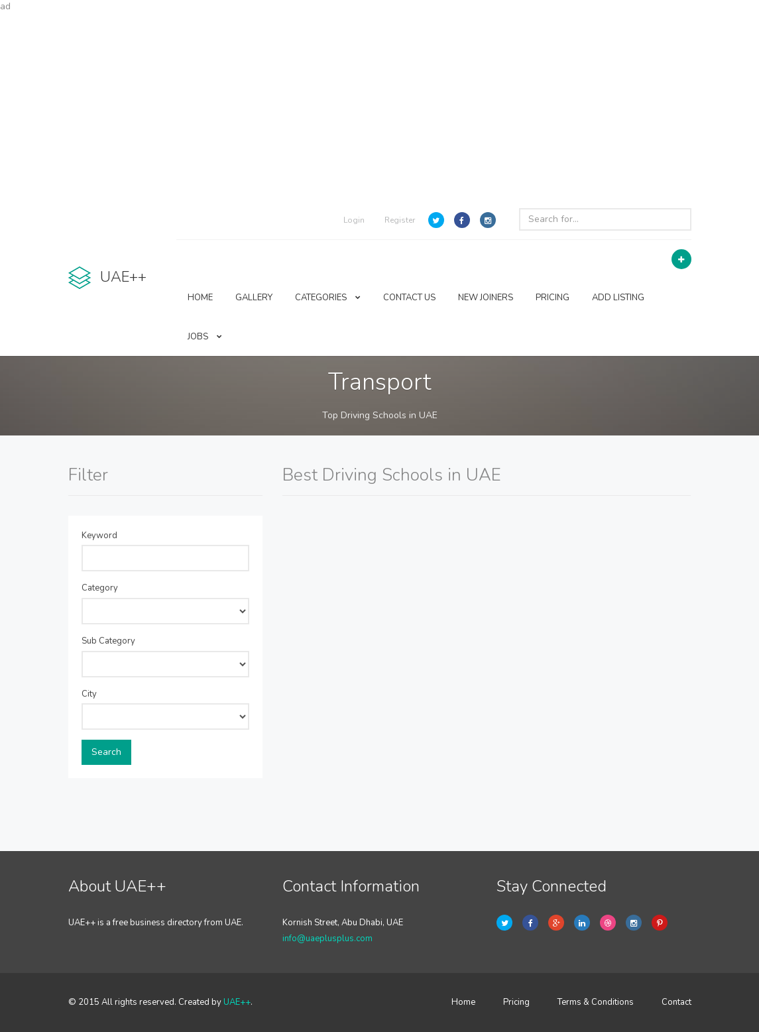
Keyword (99, 536)
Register (399, 220)
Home (463, 1002)
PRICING (552, 298)
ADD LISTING (618, 298)
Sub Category (108, 641)
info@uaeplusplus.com (327, 939)
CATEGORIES (328, 298)
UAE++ (237, 1002)
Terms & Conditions (595, 1002)
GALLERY (253, 298)
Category (100, 588)
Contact (676, 1002)
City (89, 694)
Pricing (516, 1002)
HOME (200, 298)
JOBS (205, 337)
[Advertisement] (379, 106)
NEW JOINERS (485, 298)
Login (354, 220)
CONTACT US (409, 298)
